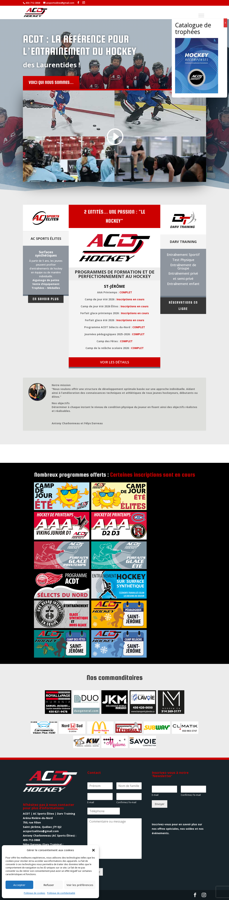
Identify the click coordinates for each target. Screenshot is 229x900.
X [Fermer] (225, 22)
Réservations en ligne (183, 305)
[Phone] (103, 811)
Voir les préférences (79, 885)
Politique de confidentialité (61, 893)
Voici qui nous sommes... (85, 82)
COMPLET (125, 292)
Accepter (19, 885)
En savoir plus (46, 299)
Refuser (49, 885)
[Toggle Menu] (201, 15)
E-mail (90, 802)
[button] (93, 850)
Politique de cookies (34, 893)
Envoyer (159, 804)
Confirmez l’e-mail (126, 802)
